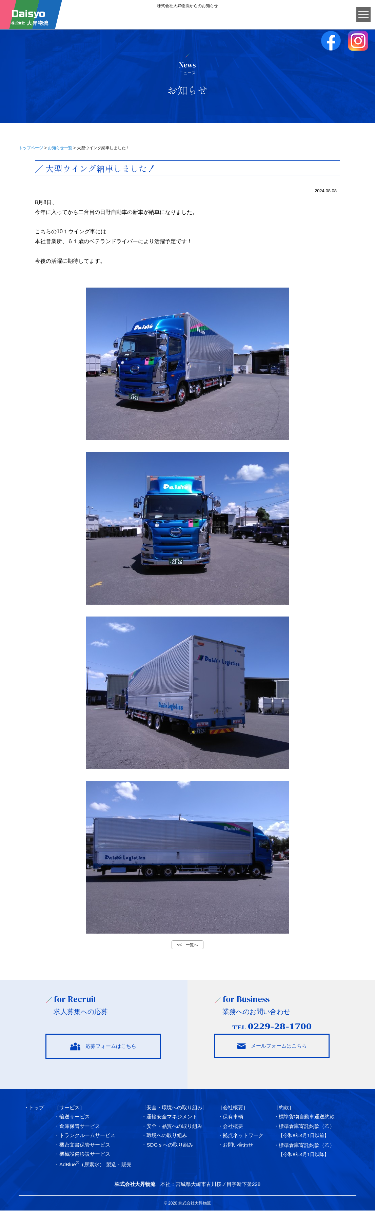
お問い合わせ (238, 1145)
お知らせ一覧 (60, 147)
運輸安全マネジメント (171, 1117)
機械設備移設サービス (84, 1154)
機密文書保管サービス (84, 1145)
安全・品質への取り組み (174, 1126)
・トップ (34, 1108)
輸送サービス (74, 1117)
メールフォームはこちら (272, 1046)
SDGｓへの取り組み (169, 1145)
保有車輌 (233, 1117)
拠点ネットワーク (243, 1135)
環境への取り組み (166, 1135)
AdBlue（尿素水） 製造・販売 (95, 1165)
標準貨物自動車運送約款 (307, 1117)
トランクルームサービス (87, 1135)
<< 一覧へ (187, 944)
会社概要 (233, 1126)
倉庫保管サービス (79, 1126)
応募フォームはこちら (103, 1046)
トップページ (31, 147)
